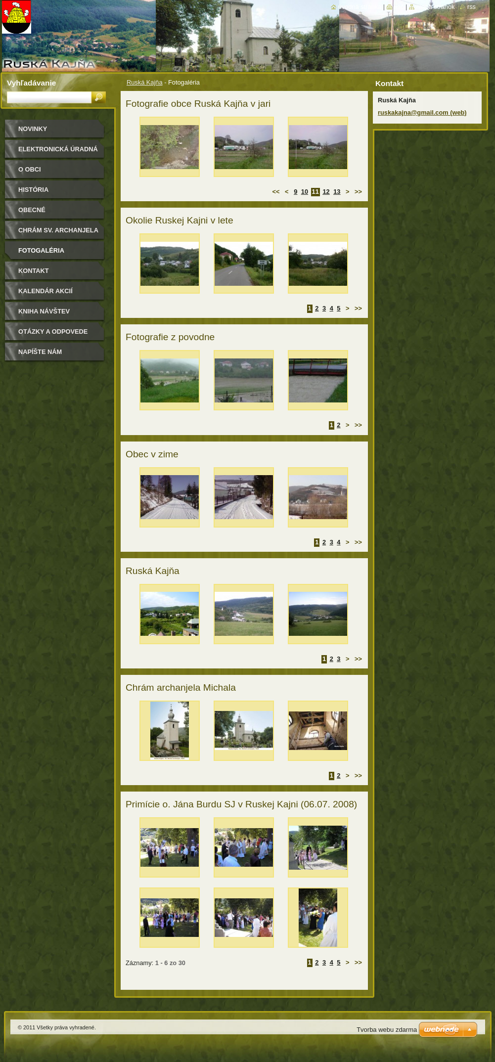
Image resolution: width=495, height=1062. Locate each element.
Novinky (32, 129)
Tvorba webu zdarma (387, 1029)
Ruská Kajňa (145, 82)
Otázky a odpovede (53, 331)
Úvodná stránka (360, 6)
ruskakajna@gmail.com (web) (422, 112)
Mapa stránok (435, 6)
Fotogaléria (41, 250)
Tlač (399, 6)
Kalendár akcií (45, 291)
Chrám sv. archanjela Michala (58, 233)
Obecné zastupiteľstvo (46, 213)
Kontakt (33, 270)
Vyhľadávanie (31, 83)
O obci (29, 169)
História (33, 189)
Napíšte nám (40, 351)
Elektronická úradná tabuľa (58, 152)
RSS (471, 6)
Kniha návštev (44, 311)
